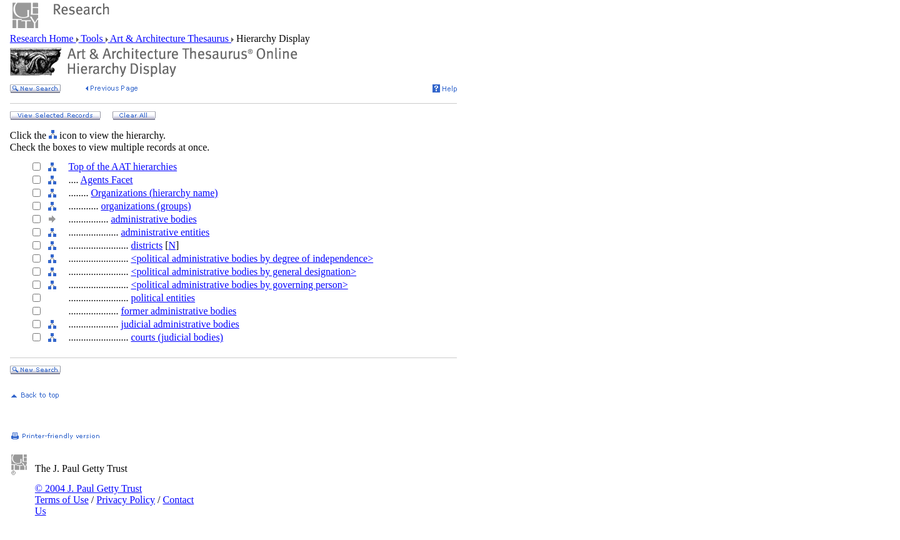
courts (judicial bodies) (177, 337)
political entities (163, 297)
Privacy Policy (125, 499)
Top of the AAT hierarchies (122, 166)
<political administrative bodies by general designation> (243, 271)
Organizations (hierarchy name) (154, 193)
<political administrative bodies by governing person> (239, 284)
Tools (92, 38)
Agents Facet (107, 179)
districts (146, 245)
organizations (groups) (146, 206)
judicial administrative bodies (180, 324)
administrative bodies (153, 219)
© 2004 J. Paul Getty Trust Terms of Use (88, 494)
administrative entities (165, 232)
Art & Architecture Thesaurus (169, 38)
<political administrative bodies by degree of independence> (252, 258)
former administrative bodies (178, 311)
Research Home (43, 38)
